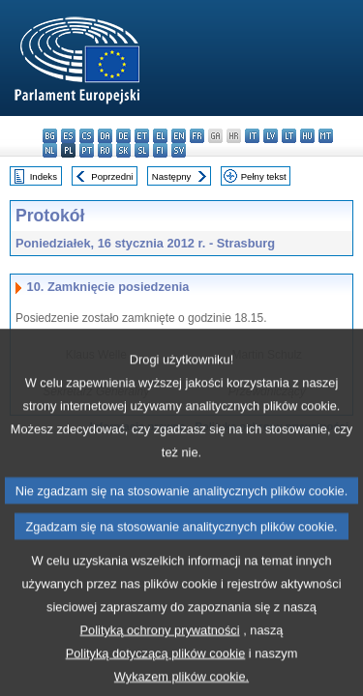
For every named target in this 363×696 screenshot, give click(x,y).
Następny (172, 176)
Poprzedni (112, 176)
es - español (68, 136)
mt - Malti (325, 136)
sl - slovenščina (142, 150)
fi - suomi (160, 150)
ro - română (105, 150)
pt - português (86, 150)
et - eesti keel (142, 136)
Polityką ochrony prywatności (160, 659)
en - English (178, 136)
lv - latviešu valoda (270, 136)
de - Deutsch (123, 136)
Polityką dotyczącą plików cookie (156, 682)
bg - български (50, 136)
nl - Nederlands (50, 150)
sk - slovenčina (123, 150)
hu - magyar (307, 136)
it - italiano (252, 136)
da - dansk (105, 136)
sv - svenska (178, 150)
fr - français (197, 136)
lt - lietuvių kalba (289, 136)
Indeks (43, 176)
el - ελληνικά (160, 136)
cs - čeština (86, 136)
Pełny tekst (264, 176)
